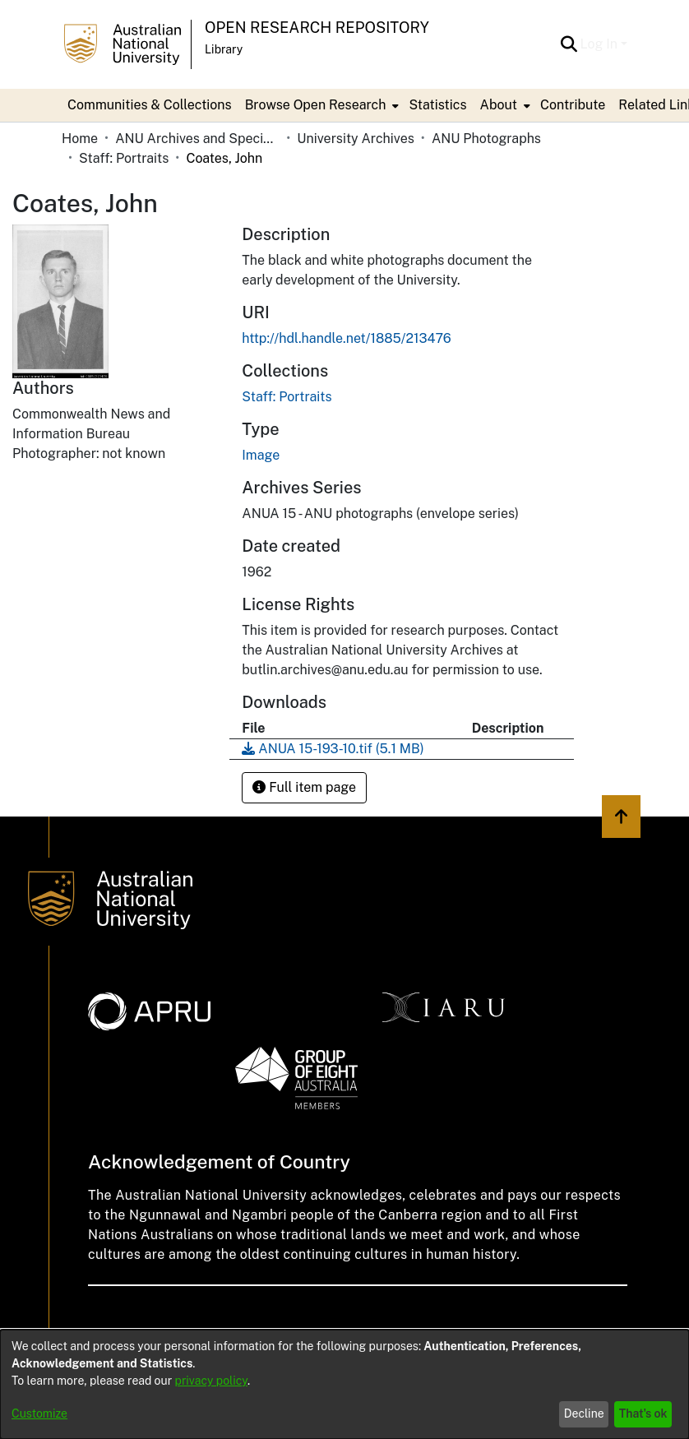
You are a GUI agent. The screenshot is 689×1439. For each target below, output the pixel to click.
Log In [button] (600, 44)
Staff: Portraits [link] (124, 158)
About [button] (498, 105)
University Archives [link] (355, 138)
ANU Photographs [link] (486, 138)
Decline (584, 1413)
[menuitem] (320, 105)
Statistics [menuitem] (437, 105)
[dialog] (344, 1384)
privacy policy (211, 1380)
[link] (286, 397)
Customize (39, 1413)
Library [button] (224, 49)
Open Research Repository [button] (317, 27)
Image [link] (261, 455)
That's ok (643, 1413)
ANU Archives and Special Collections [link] (197, 138)
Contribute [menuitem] (572, 105)
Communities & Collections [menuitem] (149, 105)
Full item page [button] (304, 787)
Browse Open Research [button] (315, 105)
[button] (569, 44)
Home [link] (80, 138)
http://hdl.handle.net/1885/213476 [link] (346, 338)
